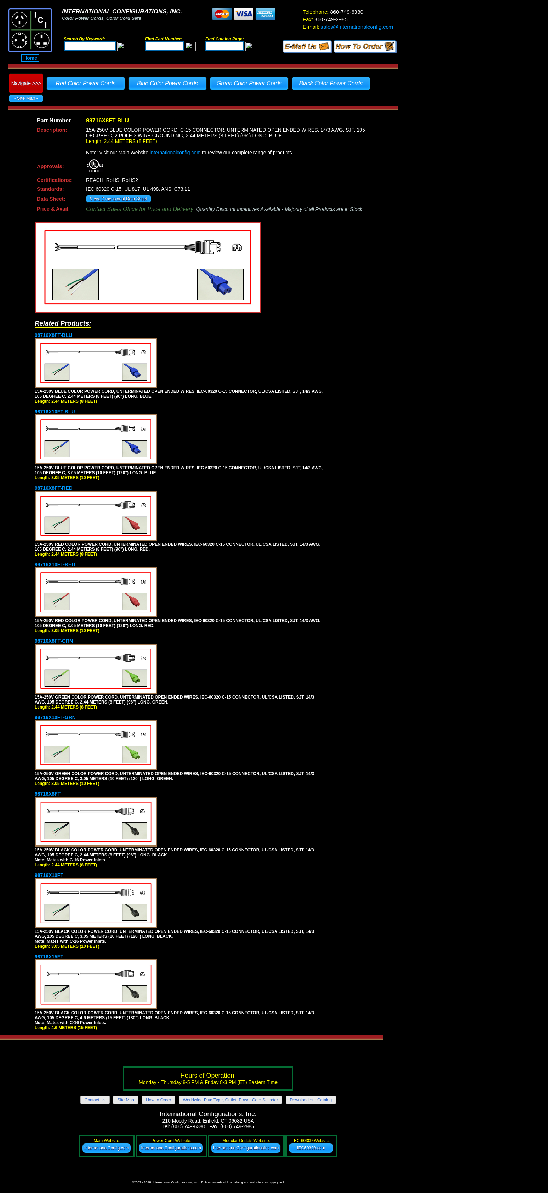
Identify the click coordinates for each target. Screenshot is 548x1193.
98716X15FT (49, 956)
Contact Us (95, 1099)
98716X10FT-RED (55, 564)
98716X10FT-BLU (55, 411)
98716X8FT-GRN (54, 641)
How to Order (158, 1099)
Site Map (125, 1099)
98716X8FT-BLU (53, 335)
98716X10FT (49, 875)
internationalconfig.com (175, 152)
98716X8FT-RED (54, 488)
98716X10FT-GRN (55, 717)
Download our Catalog (311, 1099)
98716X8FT (48, 794)
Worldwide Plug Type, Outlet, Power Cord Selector (230, 1099)
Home (30, 58)
